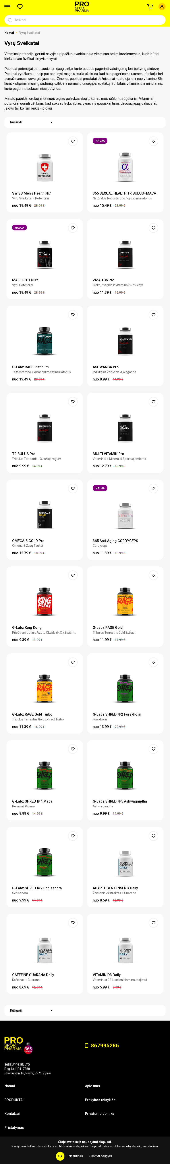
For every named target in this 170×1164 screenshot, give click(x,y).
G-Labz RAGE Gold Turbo (32, 714)
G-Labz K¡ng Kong (27, 627)
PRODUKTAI (13, 1100)
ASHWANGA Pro (106, 367)
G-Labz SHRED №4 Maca (32, 801)
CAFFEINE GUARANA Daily (33, 975)
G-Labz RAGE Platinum (30, 367)
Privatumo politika (99, 1114)
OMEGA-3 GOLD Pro (28, 541)
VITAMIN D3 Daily (107, 975)
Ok (60, 1156)
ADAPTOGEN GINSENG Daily (115, 888)
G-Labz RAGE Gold (108, 627)
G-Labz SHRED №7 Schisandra (37, 888)
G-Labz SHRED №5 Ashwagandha (120, 801)
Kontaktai (12, 1114)
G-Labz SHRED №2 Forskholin (117, 714)
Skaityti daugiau (100, 1156)
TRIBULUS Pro (23, 454)
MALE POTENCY (25, 280)
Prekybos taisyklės (100, 1100)
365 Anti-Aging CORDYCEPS (115, 541)
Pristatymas (14, 1127)
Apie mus (92, 1086)
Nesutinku (76, 1156)
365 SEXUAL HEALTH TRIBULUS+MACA (124, 193)
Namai (9, 33)
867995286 (102, 1045)
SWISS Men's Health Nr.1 (32, 193)
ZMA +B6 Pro (103, 280)
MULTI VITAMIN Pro (108, 454)
